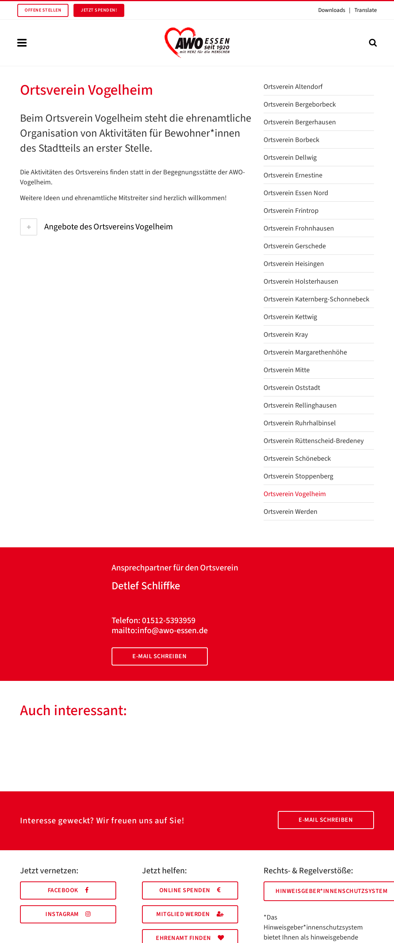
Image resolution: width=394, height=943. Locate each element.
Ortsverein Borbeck (291, 140)
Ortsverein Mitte (287, 370)
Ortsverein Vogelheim (295, 494)
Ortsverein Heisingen (294, 264)
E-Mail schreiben (159, 656)
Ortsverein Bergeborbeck (300, 104)
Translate (365, 10)
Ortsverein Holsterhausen (301, 281)
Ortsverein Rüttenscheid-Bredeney (314, 441)
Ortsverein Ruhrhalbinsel (300, 423)
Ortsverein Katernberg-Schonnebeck (316, 299)
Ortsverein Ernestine (293, 175)
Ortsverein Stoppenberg (298, 476)
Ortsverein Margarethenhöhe (305, 352)
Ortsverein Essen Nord (296, 193)
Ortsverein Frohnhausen (299, 228)
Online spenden (190, 890)
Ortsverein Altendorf (293, 87)
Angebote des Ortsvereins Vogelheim (96, 226)
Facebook (68, 890)
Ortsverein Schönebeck (297, 458)
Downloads (331, 10)
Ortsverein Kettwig (290, 317)
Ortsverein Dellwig (290, 157)
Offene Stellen (43, 10)
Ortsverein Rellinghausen (300, 405)
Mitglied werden (190, 914)
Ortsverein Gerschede (295, 246)
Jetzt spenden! (99, 10)
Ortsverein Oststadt (292, 388)
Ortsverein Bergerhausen (300, 122)
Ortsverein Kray (286, 334)
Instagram (68, 914)
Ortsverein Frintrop (291, 211)
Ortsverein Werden (290, 512)
